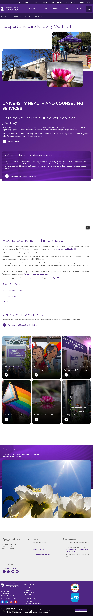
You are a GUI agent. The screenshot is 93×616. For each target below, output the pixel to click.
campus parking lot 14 (67, 249)
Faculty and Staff (71, 2)
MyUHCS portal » (38, 549)
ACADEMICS (32, 9)
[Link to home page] (9, 9)
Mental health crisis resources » (36, 274)
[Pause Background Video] (88, 227)
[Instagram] (17, 571)
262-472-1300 (11, 568)
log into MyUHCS (52, 278)
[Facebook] (4, 571)
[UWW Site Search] (89, 9)
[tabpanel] (46, 54)
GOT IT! (81, 610)
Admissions (44, 9)
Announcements (29, 592)
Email (18, 2)
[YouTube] (13, 571)
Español (88, 2)
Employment (28, 594)
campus (68, 9)
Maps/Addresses (29, 588)
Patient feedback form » (41, 554)
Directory (38, 2)
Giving (80, 9)
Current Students (57, 2)
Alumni (81, 2)
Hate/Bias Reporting (30, 599)
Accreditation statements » (42, 552)
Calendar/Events (27, 2)
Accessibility (27, 590)
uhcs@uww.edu (8, 456)
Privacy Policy (28, 601)
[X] (8, 571)
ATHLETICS (56, 9)
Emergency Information (31, 597)
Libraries (46, 2)
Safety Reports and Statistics (32, 603)
